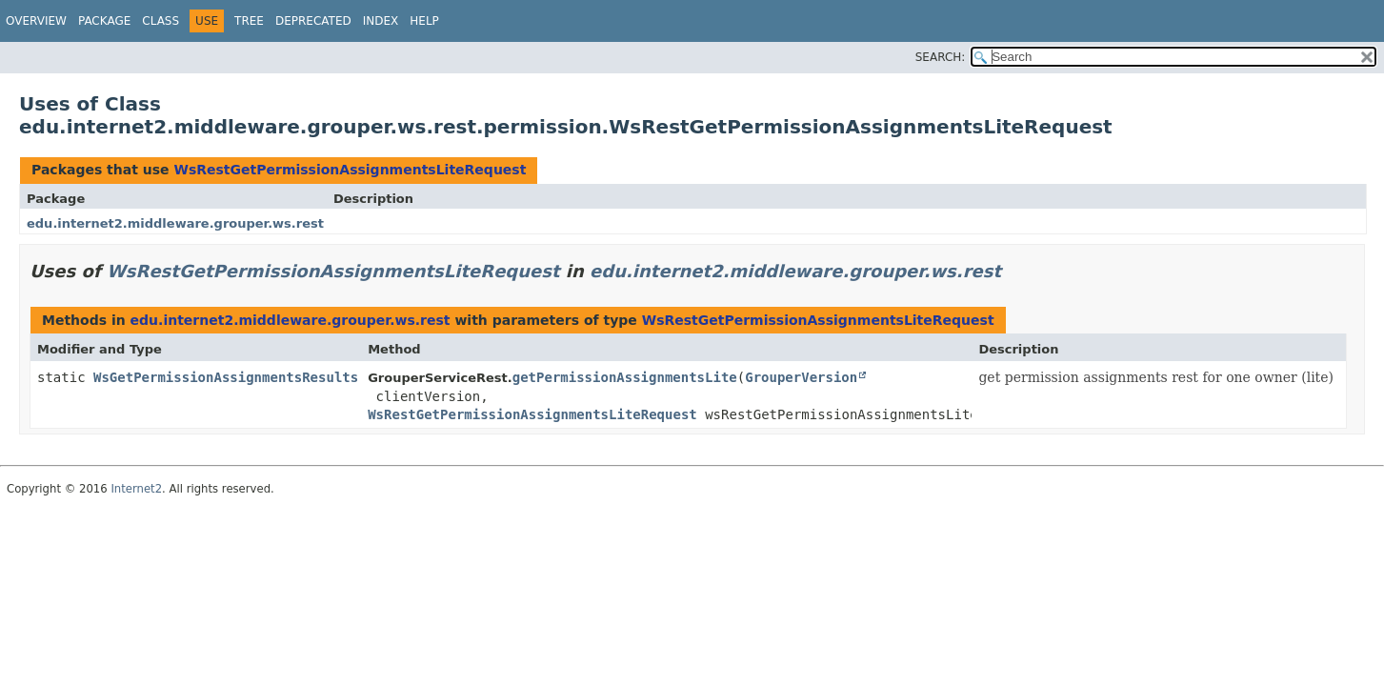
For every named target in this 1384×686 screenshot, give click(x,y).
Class (160, 21)
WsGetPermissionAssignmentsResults (225, 377)
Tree (249, 21)
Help (424, 21)
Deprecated (313, 21)
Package (104, 21)
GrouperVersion (801, 377)
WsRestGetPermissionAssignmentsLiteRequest (349, 169)
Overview (36, 21)
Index (381, 21)
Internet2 (136, 488)
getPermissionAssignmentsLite (624, 377)
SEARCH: (940, 57)
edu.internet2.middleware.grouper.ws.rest (175, 223)
